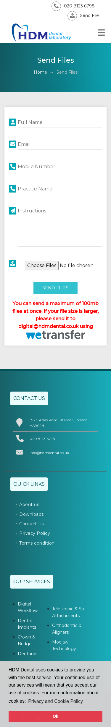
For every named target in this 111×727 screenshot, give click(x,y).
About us (29, 504)
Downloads (31, 514)
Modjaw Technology (64, 645)
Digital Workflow (28, 607)
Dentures (27, 653)
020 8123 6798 (73, 6)
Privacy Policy (34, 533)
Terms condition (37, 543)
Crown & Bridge (26, 640)
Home (40, 72)
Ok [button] (55, 716)
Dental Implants (27, 624)
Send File (83, 15)
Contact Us (31, 523)
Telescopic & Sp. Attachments (68, 612)
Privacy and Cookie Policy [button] (55, 701)
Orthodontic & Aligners (66, 629)
